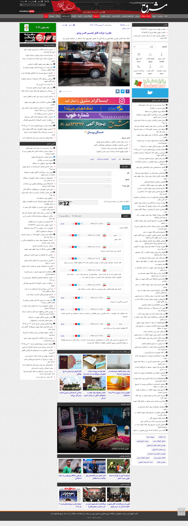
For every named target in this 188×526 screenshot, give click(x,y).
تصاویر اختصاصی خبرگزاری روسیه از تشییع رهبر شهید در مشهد (151, 385)
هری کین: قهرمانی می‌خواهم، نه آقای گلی (38, 189)
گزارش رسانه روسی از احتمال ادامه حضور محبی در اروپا (39, 261)
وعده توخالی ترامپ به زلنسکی (42, 368)
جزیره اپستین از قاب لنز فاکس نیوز (153, 421)
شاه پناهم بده (160, 264)
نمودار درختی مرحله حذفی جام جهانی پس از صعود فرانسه (150, 227)
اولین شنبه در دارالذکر (157, 108)
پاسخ (62, 223)
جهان (154, 16)
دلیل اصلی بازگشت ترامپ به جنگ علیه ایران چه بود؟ (150, 121)
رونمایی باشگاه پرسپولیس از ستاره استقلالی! (70, 481)
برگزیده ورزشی (125, 458)
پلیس (92, 159)
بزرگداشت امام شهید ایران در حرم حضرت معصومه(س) (152, 141)
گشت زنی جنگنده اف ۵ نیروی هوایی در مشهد (149, 430)
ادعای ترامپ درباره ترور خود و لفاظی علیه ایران (39, 97)
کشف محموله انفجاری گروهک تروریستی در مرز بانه (38, 278)
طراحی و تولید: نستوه (94, 522)
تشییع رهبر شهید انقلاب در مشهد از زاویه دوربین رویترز (151, 391)
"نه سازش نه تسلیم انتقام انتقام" (153, 343)
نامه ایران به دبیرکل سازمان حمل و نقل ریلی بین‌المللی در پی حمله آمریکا (38, 109)
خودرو (114, 159)
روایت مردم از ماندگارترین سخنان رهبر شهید (149, 203)
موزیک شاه (150, 437)
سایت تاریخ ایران (142, 441)
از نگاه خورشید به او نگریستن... (154, 352)
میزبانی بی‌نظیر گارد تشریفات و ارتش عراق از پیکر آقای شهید (150, 153)
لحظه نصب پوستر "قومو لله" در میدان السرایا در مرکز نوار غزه (150, 130)
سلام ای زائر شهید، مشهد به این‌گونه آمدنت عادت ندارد (151, 368)
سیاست (160, 16)
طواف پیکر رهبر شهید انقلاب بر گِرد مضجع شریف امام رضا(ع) (151, 253)
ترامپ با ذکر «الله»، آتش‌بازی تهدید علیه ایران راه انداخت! (39, 50)
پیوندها (51, 16)
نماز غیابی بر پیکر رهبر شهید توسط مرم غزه (149, 126)
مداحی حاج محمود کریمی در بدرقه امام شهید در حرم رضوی (150, 362)
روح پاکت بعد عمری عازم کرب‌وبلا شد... (151, 258)
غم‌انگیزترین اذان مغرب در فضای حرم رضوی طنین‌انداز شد (151, 348)
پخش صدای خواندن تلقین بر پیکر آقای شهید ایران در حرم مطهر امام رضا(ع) (150, 236)
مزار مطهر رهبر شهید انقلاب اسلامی (152, 185)
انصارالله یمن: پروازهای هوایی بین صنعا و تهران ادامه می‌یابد (39, 185)
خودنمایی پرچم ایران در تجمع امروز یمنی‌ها (150, 173)
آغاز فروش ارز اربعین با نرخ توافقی (72, 374)
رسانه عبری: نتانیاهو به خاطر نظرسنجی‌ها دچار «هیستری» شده (39, 372)
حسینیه (96, 16)
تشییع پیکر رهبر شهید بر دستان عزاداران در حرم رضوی (151, 268)
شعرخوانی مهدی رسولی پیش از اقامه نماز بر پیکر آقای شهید (150, 300)
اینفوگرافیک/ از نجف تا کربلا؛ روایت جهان (150, 322)
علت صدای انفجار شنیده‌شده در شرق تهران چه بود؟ (119, 374)
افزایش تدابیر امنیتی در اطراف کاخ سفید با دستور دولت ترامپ (39, 208)
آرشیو (40, 1)
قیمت (165, 24)
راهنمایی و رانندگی (102, 159)
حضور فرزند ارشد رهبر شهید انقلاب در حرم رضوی (151, 285)
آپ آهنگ (162, 437)
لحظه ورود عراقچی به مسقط (155, 111)
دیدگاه (58, 16)
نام (128, 173)
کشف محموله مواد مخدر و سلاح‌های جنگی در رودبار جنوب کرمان (95, 398)
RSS (47, 1)
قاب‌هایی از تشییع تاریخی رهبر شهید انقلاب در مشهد (150, 222)
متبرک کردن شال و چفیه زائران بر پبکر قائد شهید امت (151, 396)
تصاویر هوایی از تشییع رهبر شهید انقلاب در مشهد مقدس (150, 413)
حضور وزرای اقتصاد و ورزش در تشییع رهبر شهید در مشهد (151, 327)
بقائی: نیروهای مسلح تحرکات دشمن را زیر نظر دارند (39, 217)
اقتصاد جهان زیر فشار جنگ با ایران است (39, 356)
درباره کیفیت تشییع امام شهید (42, 157)
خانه (166, 16)
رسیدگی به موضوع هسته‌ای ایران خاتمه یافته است (38, 92)
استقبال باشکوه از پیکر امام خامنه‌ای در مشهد (152, 408)
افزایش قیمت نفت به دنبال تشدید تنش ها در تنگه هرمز (150, 37)
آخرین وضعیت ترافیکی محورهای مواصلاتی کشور (111, 145)
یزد (120, 159)
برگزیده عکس (125, 488)
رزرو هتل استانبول (158, 449)
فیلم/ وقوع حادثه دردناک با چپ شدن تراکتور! (112, 151)
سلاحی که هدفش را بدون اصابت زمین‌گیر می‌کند (70, 397)
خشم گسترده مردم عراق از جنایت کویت (39, 55)
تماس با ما (32, 1)
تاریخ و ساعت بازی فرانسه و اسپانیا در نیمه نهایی (38, 59)
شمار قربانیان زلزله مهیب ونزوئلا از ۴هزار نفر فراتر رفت (38, 328)
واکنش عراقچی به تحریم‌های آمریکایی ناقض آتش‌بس (38, 351)
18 (82, 309)
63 (82, 224)
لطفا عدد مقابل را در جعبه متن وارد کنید (117, 201)
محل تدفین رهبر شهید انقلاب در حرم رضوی (149, 335)
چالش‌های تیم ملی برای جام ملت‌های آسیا (38, 138)
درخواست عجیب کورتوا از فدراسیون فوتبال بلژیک (39, 121)
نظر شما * (125, 186)
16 (79, 235)
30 (69, 235)
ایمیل (127, 179)
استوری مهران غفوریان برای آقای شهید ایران (37, 129)
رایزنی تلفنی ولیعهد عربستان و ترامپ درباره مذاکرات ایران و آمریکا (38, 312)
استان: (164, 46)
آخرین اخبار (51, 143)
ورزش (137, 16)
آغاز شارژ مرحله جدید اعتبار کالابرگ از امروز (37, 347)
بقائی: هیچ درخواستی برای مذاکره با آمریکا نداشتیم (39, 333)
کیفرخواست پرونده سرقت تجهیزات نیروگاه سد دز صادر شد (94, 374)
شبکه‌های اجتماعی (127, 16)
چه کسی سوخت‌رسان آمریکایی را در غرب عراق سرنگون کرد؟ (39, 290)
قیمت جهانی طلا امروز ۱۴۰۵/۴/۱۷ (153, 32)
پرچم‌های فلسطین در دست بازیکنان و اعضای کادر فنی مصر (150, 198)
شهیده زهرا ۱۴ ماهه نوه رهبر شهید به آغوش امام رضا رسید (150, 247)
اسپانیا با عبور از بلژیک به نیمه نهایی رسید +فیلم (119, 481)
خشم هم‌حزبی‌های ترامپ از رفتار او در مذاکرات (40, 295)
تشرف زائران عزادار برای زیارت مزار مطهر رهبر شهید (150, 177)
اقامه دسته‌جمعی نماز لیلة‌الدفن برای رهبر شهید (151, 168)
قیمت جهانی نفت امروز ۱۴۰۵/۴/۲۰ (152, 29)
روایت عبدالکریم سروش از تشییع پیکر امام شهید (151, 357)
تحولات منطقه (145, 16)
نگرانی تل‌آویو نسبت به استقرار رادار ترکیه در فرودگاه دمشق (38, 307)
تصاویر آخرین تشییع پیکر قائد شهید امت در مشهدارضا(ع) (151, 425)
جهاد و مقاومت (105, 16)
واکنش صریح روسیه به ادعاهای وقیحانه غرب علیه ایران (38, 74)
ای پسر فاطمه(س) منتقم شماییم (153, 305)
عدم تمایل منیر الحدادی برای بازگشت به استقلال (96, 481)
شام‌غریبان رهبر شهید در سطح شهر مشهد (150, 261)
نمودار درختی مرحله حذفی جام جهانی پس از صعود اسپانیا (38, 152)
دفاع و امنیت (116, 16)
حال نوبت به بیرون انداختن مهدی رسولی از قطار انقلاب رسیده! (39, 68)
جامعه (80, 16)
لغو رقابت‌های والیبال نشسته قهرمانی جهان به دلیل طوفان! (38, 202)
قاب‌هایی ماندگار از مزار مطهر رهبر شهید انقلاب (152, 136)
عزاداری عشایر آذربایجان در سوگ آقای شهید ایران (150, 210)
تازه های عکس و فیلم (159, 100)
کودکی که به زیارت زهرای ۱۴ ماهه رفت (151, 206)
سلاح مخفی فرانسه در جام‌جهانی (41, 320)
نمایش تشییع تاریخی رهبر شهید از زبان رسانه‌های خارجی (152, 291)
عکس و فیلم (66, 16)
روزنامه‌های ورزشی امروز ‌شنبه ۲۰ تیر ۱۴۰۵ (37, 324)
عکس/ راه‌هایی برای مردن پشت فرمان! (114, 148)
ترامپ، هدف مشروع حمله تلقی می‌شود (39, 117)
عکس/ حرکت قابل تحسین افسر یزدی (94, 33)
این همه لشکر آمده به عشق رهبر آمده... (151, 314)
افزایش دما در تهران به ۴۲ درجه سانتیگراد (119, 397)
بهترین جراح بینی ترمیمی (156, 453)
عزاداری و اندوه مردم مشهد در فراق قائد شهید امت (150, 402)
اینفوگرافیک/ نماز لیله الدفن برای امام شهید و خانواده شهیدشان (150, 379)
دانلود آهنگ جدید (159, 441)
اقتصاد (74, 16)
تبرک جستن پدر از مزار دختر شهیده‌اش (151, 105)
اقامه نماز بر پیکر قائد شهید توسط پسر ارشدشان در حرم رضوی (152, 274)
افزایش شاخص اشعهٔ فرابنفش (154, 182)
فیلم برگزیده (125, 406)
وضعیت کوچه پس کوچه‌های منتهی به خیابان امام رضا (150, 374)
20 (82, 298)
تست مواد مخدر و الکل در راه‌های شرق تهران (112, 142)
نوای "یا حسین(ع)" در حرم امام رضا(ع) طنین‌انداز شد (153, 309)
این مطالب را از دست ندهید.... (119, 351)
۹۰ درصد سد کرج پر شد (44, 84)
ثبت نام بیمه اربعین (146, 462)
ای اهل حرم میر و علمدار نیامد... (153, 331)
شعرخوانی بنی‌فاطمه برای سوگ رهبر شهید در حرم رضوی (150, 318)
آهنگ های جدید (159, 458)
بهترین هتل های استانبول (156, 445)
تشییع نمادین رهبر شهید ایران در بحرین (151, 188)
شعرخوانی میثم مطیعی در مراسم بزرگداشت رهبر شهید (151, 162)
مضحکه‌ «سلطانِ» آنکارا (44, 231)
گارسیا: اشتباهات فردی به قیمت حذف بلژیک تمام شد (38, 267)
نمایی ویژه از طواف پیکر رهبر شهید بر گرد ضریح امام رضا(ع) (151, 216)
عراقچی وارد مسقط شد (45, 198)
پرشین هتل (161, 462)
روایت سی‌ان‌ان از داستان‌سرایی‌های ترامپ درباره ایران (39, 360)
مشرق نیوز (148, 6)
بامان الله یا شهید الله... (156, 418)
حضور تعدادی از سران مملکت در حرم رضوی (150, 296)
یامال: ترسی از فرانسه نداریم (43, 246)
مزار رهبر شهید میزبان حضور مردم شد (152, 158)
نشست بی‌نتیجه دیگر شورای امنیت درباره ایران (39, 133)
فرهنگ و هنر (88, 16)
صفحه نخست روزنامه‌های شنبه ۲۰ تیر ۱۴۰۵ (149, 149)
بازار (46, 16)
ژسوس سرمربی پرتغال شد (43, 113)
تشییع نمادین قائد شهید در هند (154, 232)
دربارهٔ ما (23, 1)
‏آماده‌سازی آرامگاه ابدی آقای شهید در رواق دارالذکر (151, 280)
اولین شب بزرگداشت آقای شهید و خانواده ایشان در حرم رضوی (151, 116)
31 (72, 224)
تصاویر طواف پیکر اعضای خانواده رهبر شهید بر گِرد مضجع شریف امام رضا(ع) (150, 242)
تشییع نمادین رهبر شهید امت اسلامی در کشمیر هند (152, 192)
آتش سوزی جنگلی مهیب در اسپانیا (153, 146)
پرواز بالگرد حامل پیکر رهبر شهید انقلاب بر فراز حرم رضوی (151, 339)
